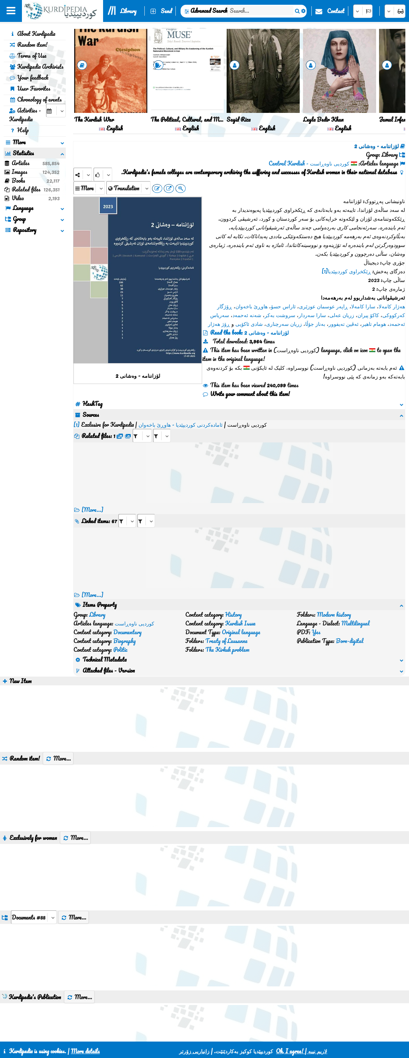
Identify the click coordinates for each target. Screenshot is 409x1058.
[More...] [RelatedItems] (92, 586)
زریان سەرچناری (284, 323)
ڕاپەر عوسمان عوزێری (323, 306)
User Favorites (29, 88)
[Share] (83, 174)
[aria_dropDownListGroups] (33, 864)
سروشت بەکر (280, 315)
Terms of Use (27, 55)
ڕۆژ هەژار (219, 323)
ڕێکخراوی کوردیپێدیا (349, 271)
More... (58, 705)
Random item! (28, 44)
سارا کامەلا (363, 306)
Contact (335, 11)
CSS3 (194, 1033)
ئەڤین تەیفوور (344, 323)
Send (166, 11)
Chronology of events (35, 99)
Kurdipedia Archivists (36, 66)
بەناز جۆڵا (315, 323)
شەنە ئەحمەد (246, 315)
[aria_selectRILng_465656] (146, 512)
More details (85, 1051)
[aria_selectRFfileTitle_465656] (162, 426)
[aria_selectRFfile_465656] (142, 426)
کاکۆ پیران (368, 315)
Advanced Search (208, 10)
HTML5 (222, 1033)
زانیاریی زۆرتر (194, 1051)
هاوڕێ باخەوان (251, 306)
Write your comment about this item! (246, 393)
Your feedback (28, 77)
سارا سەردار (312, 315)
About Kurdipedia (32, 33)
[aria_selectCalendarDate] (55, 110)
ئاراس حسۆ (283, 306)
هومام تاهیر (374, 323)
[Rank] (103, 174)
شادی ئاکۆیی (249, 323)
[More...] (92, 500)
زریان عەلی (341, 315)
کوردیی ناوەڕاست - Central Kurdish (309, 163)
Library (128, 11)
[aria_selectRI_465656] (127, 512)
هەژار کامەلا (392, 306)
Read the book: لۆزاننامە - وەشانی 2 (249, 332)
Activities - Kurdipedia (25, 114)
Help (19, 130)
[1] (325, 271)
